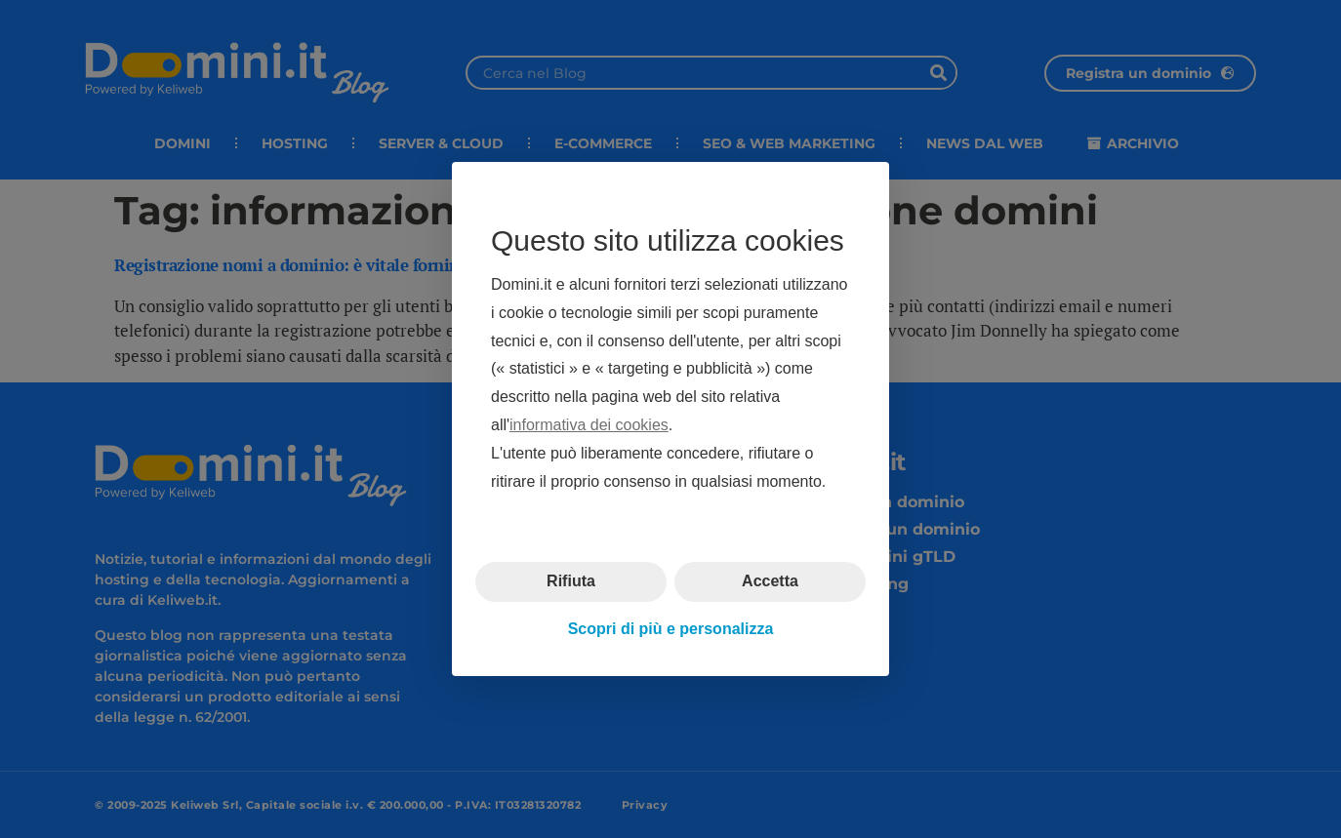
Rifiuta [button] (571, 581)
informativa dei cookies (589, 425)
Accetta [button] (770, 581)
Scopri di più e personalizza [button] (671, 628)
